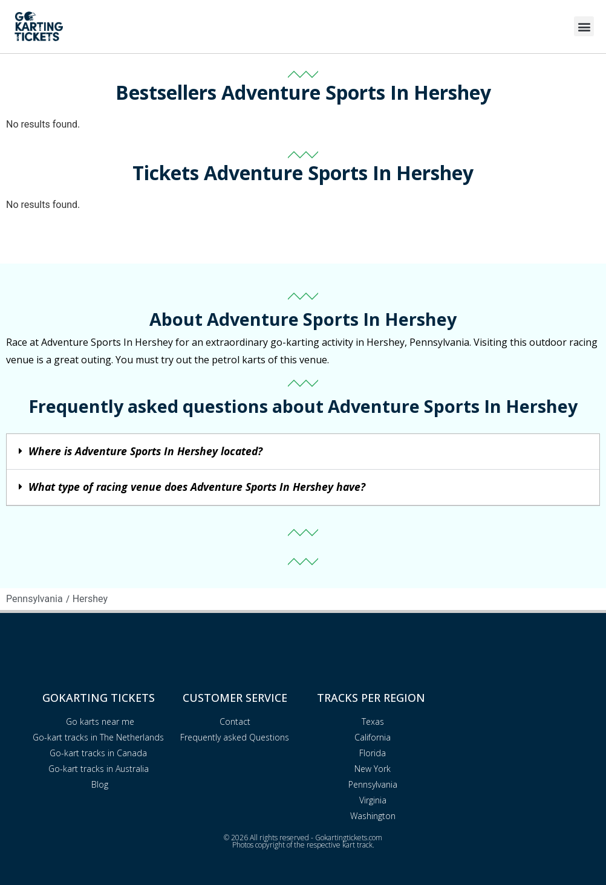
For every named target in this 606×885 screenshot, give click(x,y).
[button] (584, 26)
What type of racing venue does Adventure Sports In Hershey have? (196, 486)
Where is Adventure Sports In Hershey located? (145, 451)
